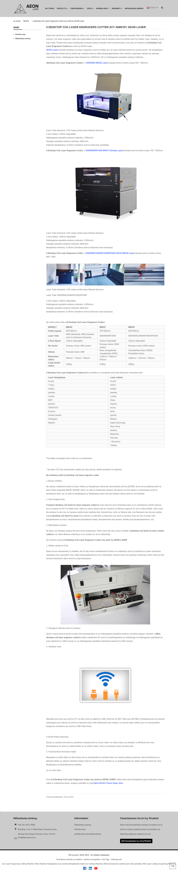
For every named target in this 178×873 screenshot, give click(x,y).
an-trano (49, 8)
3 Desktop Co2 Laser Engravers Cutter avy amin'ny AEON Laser (58, 21)
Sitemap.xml (116, 859)
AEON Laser (52, 50)
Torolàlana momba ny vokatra (69, 859)
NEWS (26, 21)
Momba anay (102, 8)
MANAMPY (117, 8)
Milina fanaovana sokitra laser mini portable (123, 864)
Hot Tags (105, 859)
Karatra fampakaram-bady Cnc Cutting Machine (82, 864)
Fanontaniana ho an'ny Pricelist (137, 841)
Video (90, 8)
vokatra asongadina (91, 859)
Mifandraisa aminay (134, 8)
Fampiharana (77, 8)
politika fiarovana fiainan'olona (87, 834)
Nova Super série (115, 783)
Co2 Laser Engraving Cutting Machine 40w (20, 864)
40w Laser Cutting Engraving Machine (159, 864)
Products (62, 8)
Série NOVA (99, 783)
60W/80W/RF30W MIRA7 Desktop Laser (104, 150)
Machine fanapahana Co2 (50, 864)
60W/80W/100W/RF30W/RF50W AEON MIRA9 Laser (110, 253)
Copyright (74, 855)
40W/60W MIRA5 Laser (96, 63)
